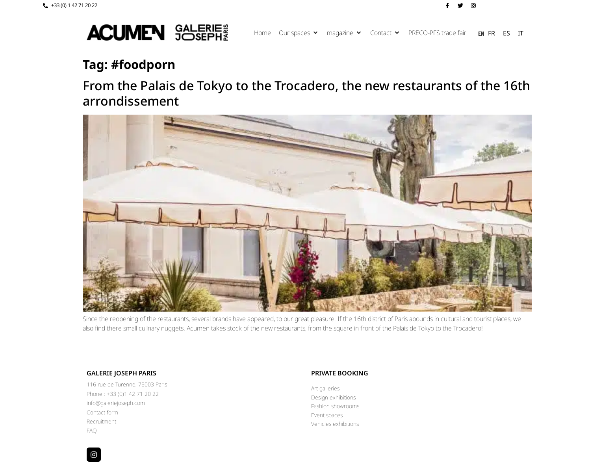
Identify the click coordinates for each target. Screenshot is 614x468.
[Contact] (385, 32)
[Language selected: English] (502, 32)
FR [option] (491, 33)
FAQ (92, 430)
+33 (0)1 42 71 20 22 (133, 393)
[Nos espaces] (299, 32)
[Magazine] (344, 32)
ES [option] (506, 33)
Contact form (102, 412)
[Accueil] (262, 32)
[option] (491, 33)
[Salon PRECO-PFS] (437, 32)
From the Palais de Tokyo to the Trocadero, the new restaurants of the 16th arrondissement (306, 93)
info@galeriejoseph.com (116, 403)
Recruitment (101, 421)
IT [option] (520, 33)
